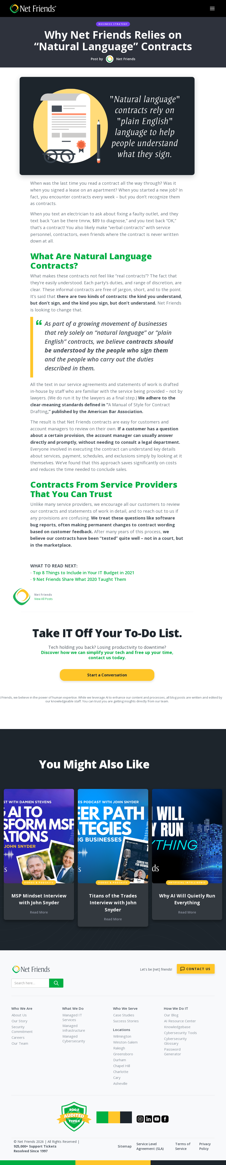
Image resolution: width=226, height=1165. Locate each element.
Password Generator (172, 1051)
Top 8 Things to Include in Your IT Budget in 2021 (83, 572)
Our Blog (171, 1015)
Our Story (19, 1020)
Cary (117, 1077)
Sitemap (125, 1146)
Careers (18, 1037)
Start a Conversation (107, 675)
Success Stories (126, 1020)
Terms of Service (183, 1146)
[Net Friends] (35, 969)
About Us (19, 1015)
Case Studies (123, 1015)
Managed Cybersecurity (73, 1038)
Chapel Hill (121, 1065)
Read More (39, 912)
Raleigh (119, 1048)
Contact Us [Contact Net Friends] (198, 969)
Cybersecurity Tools (180, 1032)
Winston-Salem (125, 1042)
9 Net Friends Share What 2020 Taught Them (79, 579)
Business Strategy (113, 24)
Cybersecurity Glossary (175, 1041)
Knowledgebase (177, 1026)
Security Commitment (22, 1029)
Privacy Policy (205, 1146)
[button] (212, 8)
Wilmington (122, 1036)
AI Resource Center (180, 1020)
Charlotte (120, 1071)
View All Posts (43, 599)
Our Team (20, 1043)
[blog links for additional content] (39, 836)
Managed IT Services (72, 1017)
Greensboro (123, 1054)
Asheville (120, 1083)
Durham (119, 1059)
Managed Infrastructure (73, 1028)
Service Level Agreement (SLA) (150, 1146)
